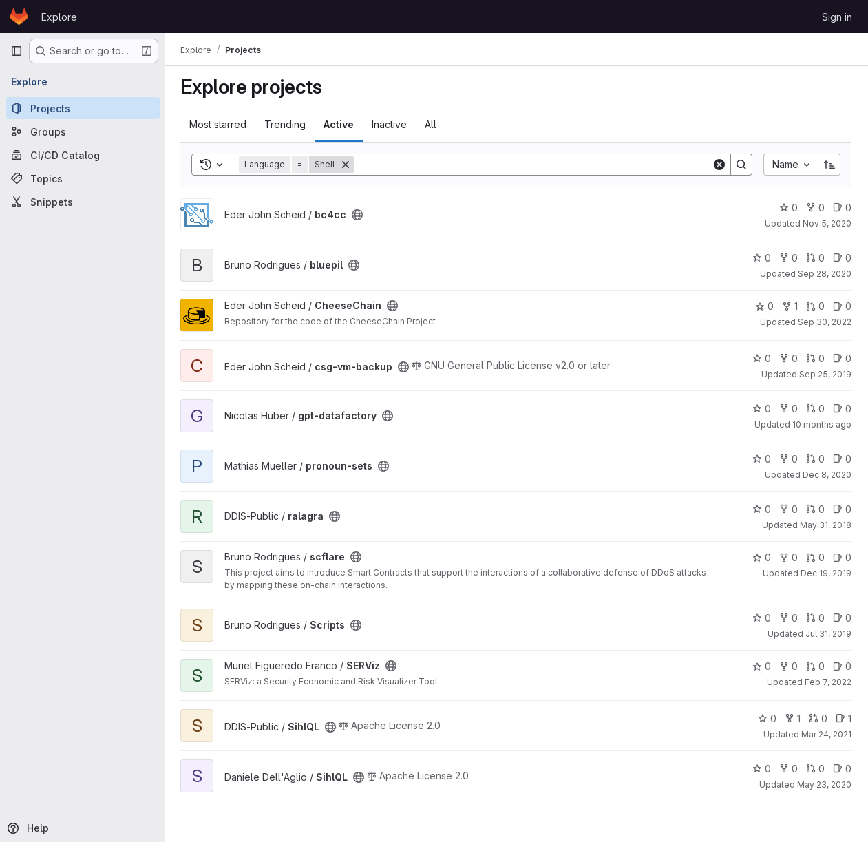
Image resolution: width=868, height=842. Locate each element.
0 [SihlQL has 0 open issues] (842, 769)
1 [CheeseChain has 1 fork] (790, 306)
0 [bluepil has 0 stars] (761, 258)
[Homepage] (19, 17)
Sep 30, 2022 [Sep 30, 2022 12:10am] (824, 322)
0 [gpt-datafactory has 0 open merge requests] (815, 408)
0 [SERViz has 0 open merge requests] (815, 666)
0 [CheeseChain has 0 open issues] (842, 306)
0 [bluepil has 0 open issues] (842, 258)
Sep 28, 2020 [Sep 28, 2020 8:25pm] (824, 274)
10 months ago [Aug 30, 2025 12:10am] (821, 424)
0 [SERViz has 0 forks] (788, 666)
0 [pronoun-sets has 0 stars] (761, 459)
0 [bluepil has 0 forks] (788, 258)
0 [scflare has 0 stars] (761, 557)
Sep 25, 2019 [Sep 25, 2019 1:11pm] (825, 374)
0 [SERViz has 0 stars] (761, 666)
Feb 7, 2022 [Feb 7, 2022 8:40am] (828, 682)
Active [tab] (340, 124)
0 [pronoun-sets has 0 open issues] (842, 459)
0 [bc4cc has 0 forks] (815, 207)
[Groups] (83, 131)
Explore (59, 17)
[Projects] (83, 108)
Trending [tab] (286, 124)
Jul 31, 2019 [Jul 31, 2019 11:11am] (828, 634)
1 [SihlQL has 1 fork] (793, 718)
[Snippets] (83, 202)
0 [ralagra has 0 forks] (788, 509)
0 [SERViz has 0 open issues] (842, 666)
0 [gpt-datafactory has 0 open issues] (842, 408)
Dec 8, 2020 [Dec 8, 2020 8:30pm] (827, 475)
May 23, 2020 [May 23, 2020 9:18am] (824, 784)
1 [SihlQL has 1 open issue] (843, 718)
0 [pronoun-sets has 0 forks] (788, 459)
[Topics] (83, 178)
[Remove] (347, 164)
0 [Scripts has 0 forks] (788, 618)
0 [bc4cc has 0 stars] (788, 207)
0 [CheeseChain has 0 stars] (764, 306)
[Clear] (719, 164)
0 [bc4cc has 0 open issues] (842, 207)
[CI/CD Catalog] (83, 155)
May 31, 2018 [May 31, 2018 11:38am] (825, 525)
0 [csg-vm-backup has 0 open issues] (842, 358)
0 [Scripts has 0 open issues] (842, 618)
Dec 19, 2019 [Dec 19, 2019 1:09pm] (826, 573)
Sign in (837, 17)
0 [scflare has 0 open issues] (842, 557)
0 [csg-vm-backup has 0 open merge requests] (815, 358)
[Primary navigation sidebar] (17, 51)
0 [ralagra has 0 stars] (761, 509)
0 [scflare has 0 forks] (788, 557)
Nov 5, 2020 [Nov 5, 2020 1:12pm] (827, 223)
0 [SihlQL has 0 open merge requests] (818, 718)
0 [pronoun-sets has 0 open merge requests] (815, 459)
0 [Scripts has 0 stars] (761, 618)
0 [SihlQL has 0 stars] (767, 718)
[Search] (533, 164)
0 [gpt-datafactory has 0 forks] (788, 408)
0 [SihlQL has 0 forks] (788, 769)
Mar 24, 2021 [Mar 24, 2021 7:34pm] (826, 734)
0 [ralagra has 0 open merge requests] (815, 509)
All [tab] (432, 124)
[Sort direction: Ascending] (829, 165)
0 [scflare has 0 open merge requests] (815, 557)
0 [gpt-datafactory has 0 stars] (761, 408)
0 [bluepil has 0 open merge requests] (815, 258)
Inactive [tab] (390, 124)
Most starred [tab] (219, 124)
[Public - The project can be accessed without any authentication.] (358, 214)
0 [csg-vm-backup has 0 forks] (788, 358)
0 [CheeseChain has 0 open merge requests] (815, 306)
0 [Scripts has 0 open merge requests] (815, 618)
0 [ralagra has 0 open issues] (842, 509)
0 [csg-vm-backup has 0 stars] (761, 358)
